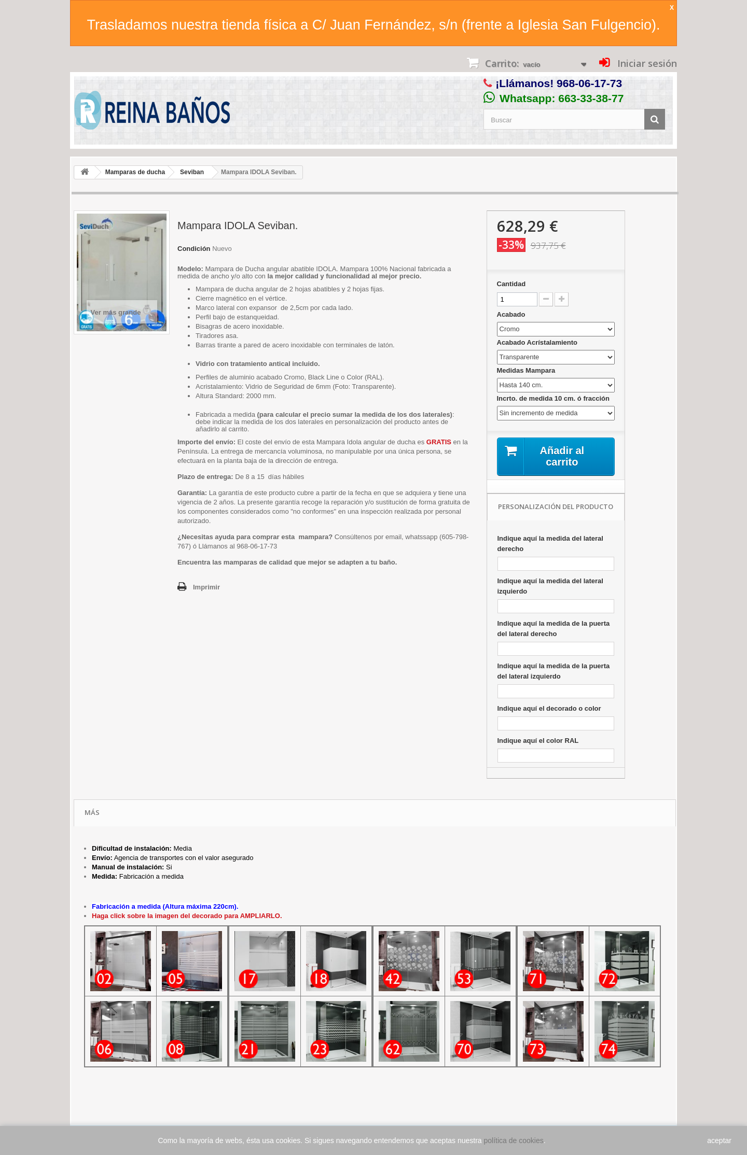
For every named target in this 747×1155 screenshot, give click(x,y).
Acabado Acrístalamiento (538, 342)
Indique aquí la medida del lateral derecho (550, 543)
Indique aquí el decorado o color (549, 708)
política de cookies (514, 1140)
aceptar (719, 1140)
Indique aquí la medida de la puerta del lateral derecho (553, 628)
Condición (194, 248)
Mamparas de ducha (135, 172)
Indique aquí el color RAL (538, 740)
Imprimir (206, 587)
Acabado (512, 314)
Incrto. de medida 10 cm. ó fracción (554, 398)
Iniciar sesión (646, 63)
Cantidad (511, 284)
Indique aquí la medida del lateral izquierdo (550, 586)
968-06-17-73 (589, 83)
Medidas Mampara (527, 370)
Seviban (192, 172)
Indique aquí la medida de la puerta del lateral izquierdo (553, 671)
